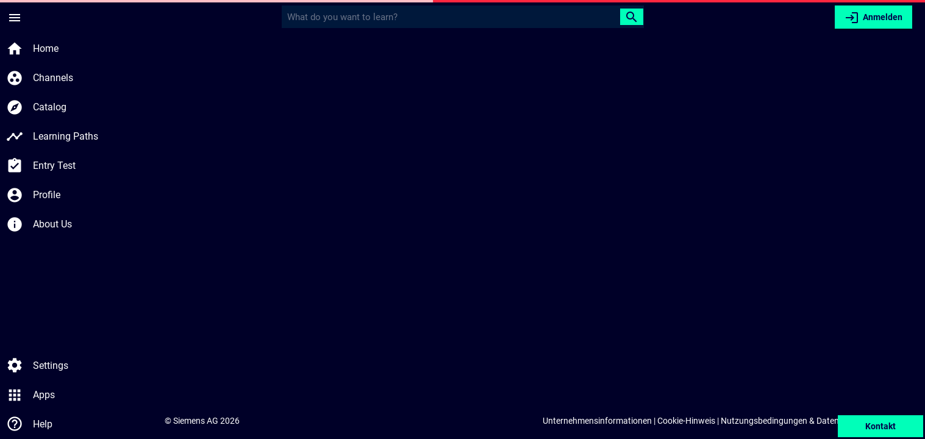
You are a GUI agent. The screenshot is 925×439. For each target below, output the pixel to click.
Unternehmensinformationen (597, 421)
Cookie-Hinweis (686, 421)
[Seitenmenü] (14, 17)
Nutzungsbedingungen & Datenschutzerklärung (811, 421)
